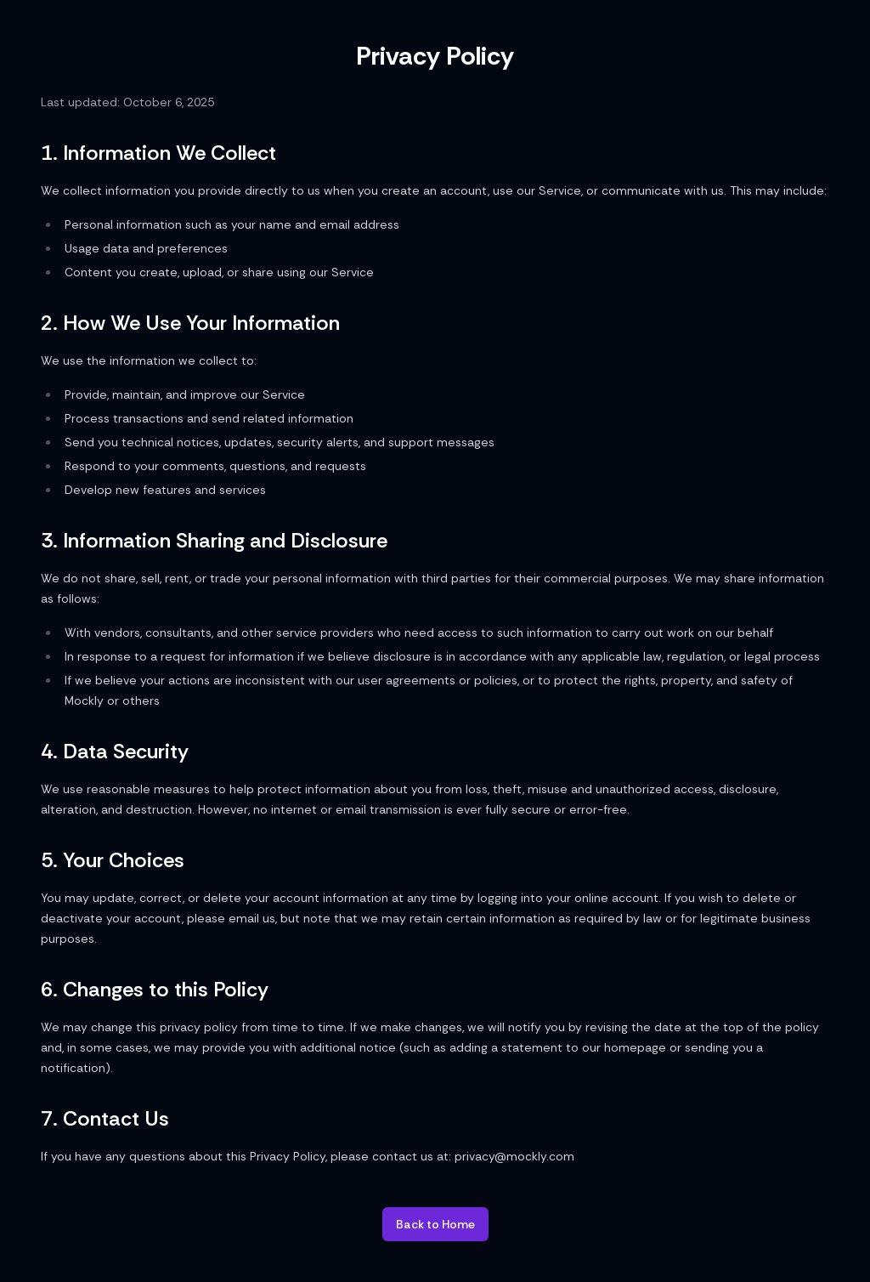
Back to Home (435, 1224)
